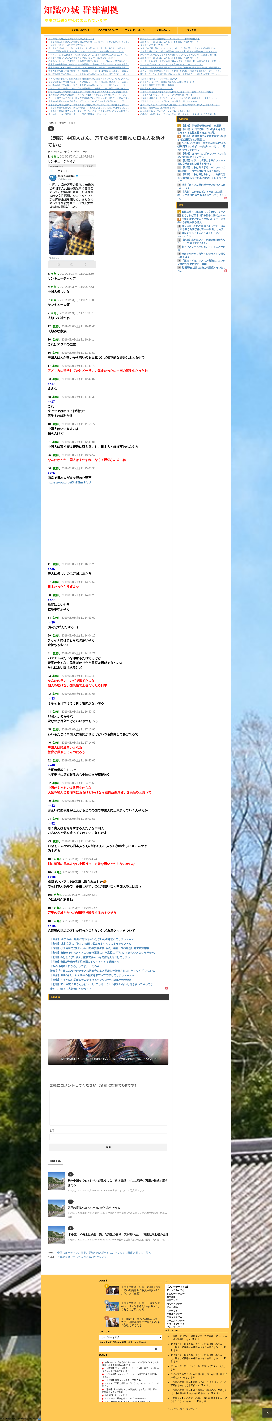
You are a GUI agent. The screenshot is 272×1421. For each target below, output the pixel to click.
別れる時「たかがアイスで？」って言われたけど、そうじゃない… (171, 64)
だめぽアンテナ (174, 1314)
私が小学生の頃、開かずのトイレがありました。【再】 (166, 111)
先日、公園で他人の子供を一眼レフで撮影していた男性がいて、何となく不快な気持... (88, 98)
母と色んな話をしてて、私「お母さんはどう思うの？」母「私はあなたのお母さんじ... (88, 48)
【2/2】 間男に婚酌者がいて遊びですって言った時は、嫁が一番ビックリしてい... (86, 51)
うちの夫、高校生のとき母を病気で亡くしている (71, 38)
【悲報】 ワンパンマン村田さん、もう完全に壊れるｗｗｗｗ (168, 101)
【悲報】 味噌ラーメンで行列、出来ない (159, 79)
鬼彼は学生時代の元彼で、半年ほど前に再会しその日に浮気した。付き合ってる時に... (88, 104)
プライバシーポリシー (136, 30)
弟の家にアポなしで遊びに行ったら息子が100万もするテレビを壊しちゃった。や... (87, 95)
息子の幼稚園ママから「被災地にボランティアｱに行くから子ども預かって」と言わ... (88, 101)
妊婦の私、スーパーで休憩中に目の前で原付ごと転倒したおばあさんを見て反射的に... (88, 61)
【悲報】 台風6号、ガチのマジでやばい (67, 45)
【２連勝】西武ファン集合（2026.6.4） (123, 1380)
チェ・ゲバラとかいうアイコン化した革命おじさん (128, 1402)
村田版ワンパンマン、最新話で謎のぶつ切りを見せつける (167, 82)
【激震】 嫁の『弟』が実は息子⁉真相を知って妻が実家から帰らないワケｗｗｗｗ (178, 51)
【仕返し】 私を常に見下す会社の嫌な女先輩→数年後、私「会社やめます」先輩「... (180, 61)
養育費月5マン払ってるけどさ (154, 45)
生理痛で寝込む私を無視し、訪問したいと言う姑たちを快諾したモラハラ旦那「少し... (88, 67)
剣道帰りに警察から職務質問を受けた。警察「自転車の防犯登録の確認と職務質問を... (180, 67)
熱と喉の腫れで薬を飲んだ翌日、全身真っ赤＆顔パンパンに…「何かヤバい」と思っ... (88, 74)
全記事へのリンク (80, 30)
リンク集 (191, 30)
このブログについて (108, 30)
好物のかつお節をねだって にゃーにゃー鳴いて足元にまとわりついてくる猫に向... (179, 114)
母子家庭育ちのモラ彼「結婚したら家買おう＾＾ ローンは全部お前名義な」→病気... (88, 71)
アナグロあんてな (176, 1290)
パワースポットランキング (184, 1408)
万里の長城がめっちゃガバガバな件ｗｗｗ (94, 1207)
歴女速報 (171, 1297)
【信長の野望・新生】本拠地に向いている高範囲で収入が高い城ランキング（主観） (140, 1290)
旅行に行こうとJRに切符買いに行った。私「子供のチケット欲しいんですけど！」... (180, 74)
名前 (51, 1130)
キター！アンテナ (176, 1324)
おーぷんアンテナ (176, 1320)
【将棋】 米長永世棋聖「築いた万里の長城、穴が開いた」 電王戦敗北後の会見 (118, 1234)
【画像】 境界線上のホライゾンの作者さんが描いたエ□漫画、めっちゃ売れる (176, 91)
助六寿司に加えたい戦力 (116, 1395)
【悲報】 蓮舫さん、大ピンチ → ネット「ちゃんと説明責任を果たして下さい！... (178, 98)
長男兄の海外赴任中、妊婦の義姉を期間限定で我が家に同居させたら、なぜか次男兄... (88, 64)
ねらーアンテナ (174, 1303)
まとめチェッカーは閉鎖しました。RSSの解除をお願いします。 (78, 114)
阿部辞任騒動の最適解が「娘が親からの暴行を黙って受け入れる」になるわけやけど (88, 91)
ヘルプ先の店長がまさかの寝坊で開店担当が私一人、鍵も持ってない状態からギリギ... (88, 42)
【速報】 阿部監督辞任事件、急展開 (157, 85)
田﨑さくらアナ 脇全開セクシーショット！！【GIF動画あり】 (170, 38)
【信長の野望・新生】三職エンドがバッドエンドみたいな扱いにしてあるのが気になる (140, 1306)
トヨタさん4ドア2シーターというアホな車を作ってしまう (167, 95)
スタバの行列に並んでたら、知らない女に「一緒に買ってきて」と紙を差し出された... (180, 48)
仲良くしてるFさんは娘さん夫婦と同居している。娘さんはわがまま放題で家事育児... (88, 55)
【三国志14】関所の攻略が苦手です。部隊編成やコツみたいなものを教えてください (140, 1322)
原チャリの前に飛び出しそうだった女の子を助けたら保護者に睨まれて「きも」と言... (180, 71)
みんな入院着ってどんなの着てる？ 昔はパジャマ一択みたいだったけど (82, 58)
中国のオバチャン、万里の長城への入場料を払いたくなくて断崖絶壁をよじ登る (104, 1252)
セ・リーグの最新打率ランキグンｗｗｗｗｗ (125, 1398)
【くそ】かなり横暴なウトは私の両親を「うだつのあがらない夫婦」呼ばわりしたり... (88, 108)
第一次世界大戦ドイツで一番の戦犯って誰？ (193, 1366)
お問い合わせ (164, 30)
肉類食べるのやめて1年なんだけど (156, 88)
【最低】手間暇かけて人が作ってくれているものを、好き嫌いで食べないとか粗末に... (88, 111)
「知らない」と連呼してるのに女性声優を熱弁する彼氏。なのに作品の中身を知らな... (88, 88)
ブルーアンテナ (174, 1327)
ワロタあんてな (174, 1317)
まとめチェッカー (176, 1293)
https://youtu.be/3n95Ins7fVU (69, 482)
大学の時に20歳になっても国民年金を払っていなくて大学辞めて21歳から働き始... (179, 55)
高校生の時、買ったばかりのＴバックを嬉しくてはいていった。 (170, 42)
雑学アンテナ (173, 1300)
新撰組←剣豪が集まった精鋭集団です (158, 108)
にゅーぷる (172, 1307)
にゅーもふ (172, 1310)
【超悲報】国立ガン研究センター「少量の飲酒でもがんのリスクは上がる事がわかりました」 (130, 1369)
